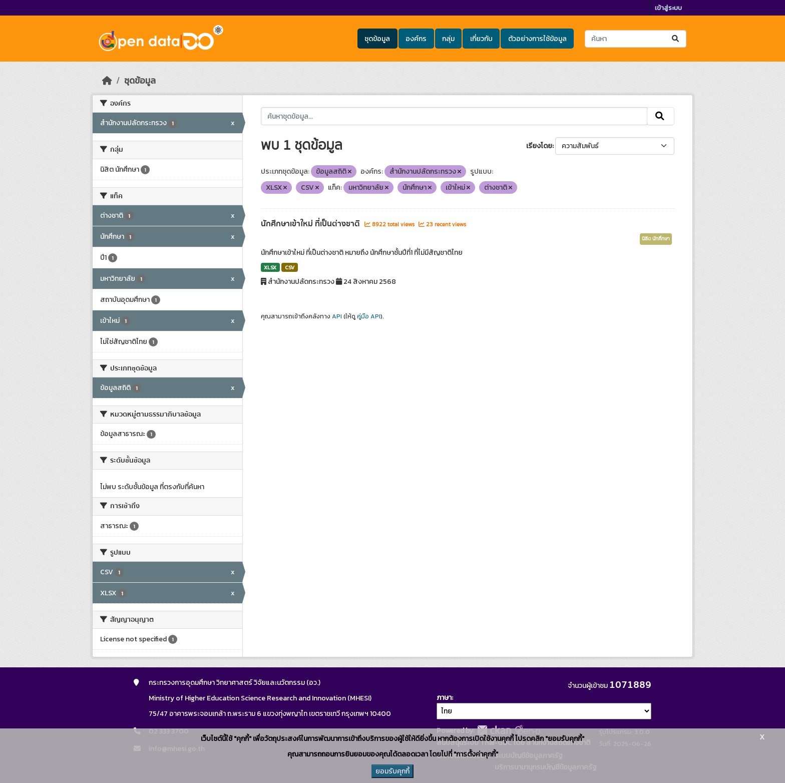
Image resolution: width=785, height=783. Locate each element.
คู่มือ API (368, 316)
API (337, 316)
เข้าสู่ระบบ (668, 8)
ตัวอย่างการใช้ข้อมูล (537, 39)
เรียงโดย (539, 146)
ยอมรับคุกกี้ (392, 771)
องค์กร (416, 39)
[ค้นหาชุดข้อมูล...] (635, 39)
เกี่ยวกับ (481, 39)
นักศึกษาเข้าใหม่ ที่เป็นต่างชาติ (311, 223)
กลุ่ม (448, 39)
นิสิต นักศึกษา (656, 238)
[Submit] (676, 39)
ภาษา (444, 697)
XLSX (270, 267)
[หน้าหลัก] (107, 80)
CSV (289, 267)
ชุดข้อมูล (377, 39)
